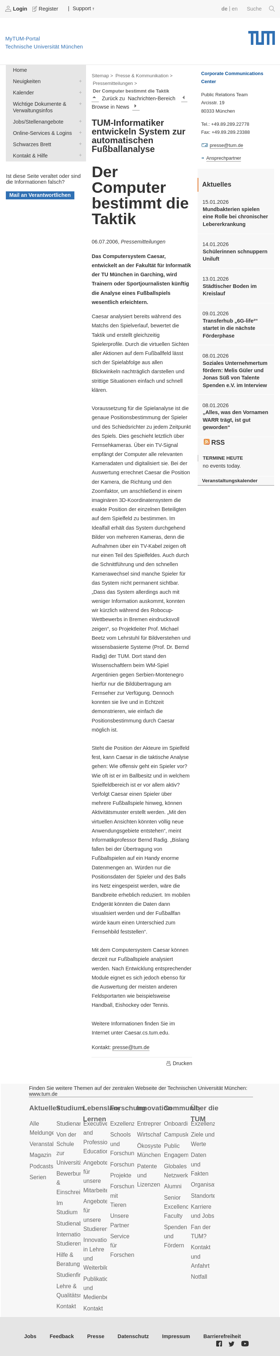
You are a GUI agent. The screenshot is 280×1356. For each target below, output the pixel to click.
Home (20, 70)
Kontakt (66, 1306)
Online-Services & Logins (79, 132)
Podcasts (41, 1166)
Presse (95, 1336)
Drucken (179, 1063)
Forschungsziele (131, 1164)
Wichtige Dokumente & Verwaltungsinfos (79, 103)
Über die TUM (205, 1113)
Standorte (203, 1196)
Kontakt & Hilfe (79, 155)
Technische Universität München (261, 35)
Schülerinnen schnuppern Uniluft (235, 255)
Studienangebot (77, 1124)
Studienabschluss (79, 1223)
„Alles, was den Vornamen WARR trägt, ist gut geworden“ (235, 419)
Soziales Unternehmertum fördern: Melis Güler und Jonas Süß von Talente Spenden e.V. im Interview (235, 374)
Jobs (30, 1336)
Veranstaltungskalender (229, 480)
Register (45, 9)
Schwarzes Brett (79, 144)
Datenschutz (133, 1336)
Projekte (120, 1175)
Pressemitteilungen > (115, 83)
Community (182, 1108)
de (224, 9)
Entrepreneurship (159, 1124)
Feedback (62, 1336)
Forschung (128, 1108)
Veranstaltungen (50, 1144)
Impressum (176, 1336)
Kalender (79, 92)
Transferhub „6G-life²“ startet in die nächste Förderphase (230, 328)
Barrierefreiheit (222, 1336)
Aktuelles (44, 1108)
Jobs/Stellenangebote (79, 121)
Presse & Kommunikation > (144, 75)
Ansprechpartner (223, 158)
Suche (261, 9)
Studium (70, 1108)
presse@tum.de (130, 1047)
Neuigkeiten (79, 81)
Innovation (154, 1108)
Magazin (40, 1155)
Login (16, 9)
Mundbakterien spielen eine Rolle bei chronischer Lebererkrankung (235, 216)
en (235, 9)
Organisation (207, 1184)
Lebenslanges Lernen (101, 1113)
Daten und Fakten (200, 1164)
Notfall (199, 1277)
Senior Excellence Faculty (178, 1207)
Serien (38, 1177)
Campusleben (182, 1134)
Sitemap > (102, 75)
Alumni (173, 1186)
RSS (214, 442)
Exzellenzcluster (131, 1124)
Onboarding (179, 1124)
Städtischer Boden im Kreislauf (230, 289)
